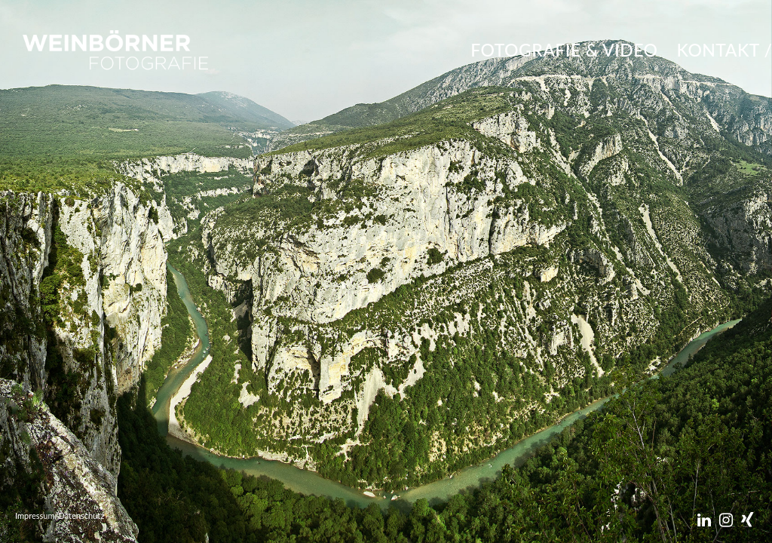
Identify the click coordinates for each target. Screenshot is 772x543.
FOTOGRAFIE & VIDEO (563, 49)
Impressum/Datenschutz (59, 515)
